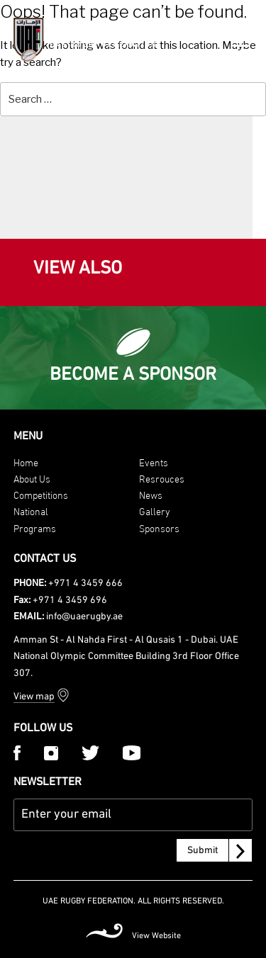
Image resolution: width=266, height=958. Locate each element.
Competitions (40, 494)
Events (153, 461)
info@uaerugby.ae (84, 617)
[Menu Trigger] (241, 37)
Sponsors (159, 527)
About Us (31, 477)
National (30, 510)
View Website (156, 936)
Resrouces (161, 477)
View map (34, 697)
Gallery (154, 510)
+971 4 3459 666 (85, 583)
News (150, 494)
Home (25, 461)
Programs (34, 527)
